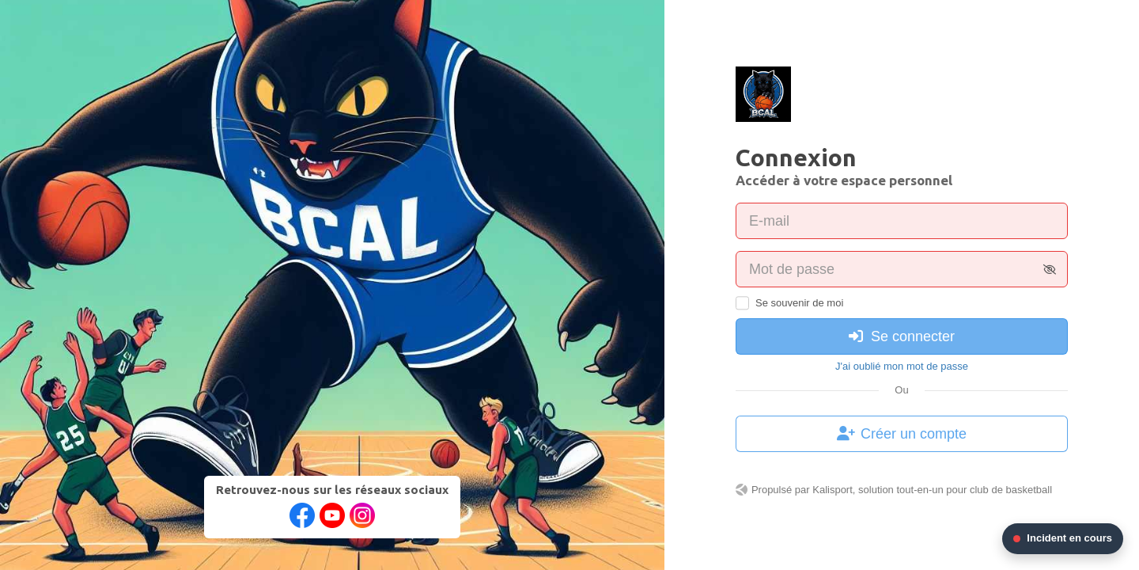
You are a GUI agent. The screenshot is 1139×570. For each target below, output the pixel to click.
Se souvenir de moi (799, 303)
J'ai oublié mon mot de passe (901, 366)
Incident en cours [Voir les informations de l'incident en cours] (1062, 538)
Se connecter (902, 336)
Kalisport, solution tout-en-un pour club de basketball (932, 490)
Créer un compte (902, 434)
